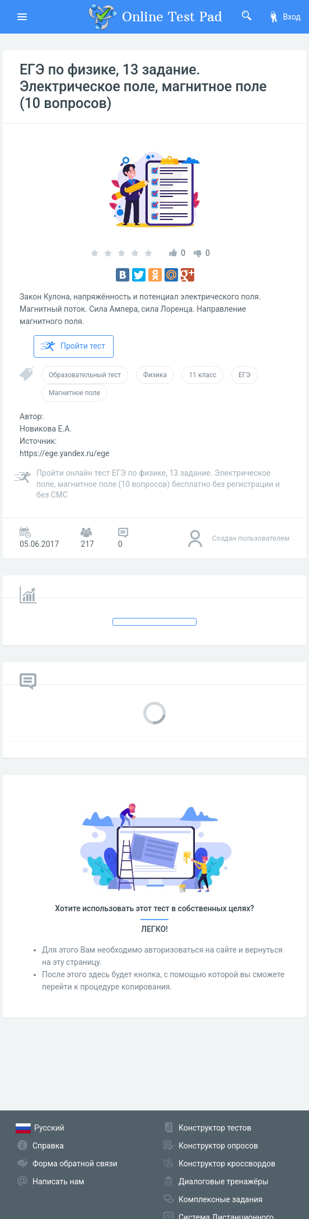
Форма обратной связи (75, 1163)
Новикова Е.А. (46, 428)
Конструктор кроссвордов (227, 1163)
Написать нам (58, 1181)
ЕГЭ (244, 375)
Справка (48, 1145)
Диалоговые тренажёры (223, 1181)
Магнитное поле (74, 393)
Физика (155, 375)
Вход (284, 16)
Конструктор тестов (215, 1127)
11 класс (202, 375)
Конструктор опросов (218, 1145)
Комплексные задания (221, 1199)
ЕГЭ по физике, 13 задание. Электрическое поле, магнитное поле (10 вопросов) (143, 86)
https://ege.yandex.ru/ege (65, 453)
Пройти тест (72, 346)
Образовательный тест (85, 375)
